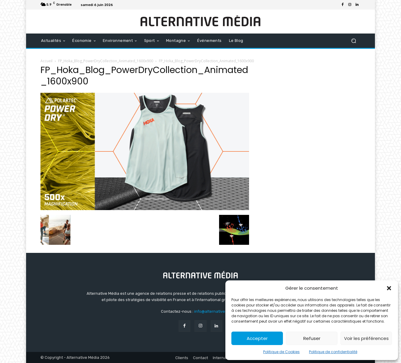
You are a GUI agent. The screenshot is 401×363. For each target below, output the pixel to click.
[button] (389, 288)
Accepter (257, 338)
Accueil (46, 60)
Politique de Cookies (281, 351)
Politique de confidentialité (333, 351)
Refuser (311, 338)
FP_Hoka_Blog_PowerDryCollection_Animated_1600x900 (105, 60)
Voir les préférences (366, 338)
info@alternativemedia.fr (217, 311)
